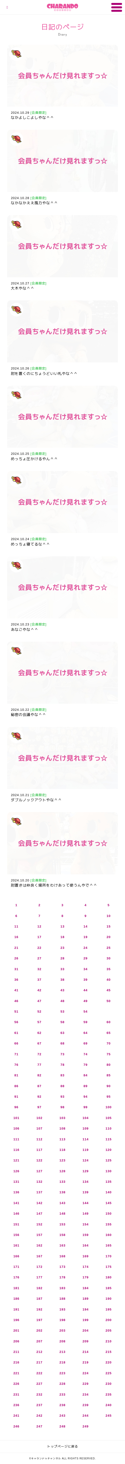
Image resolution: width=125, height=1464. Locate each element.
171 (16, 1267)
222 (39, 1373)
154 (86, 1224)
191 (16, 1309)
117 (39, 1150)
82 (39, 1075)
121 (16, 1160)
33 (62, 969)
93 (62, 1096)
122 (39, 1160)
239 (86, 1405)
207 (39, 1341)
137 (39, 1192)
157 (39, 1235)
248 (62, 1426)
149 (86, 1213)
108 (62, 1128)
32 (39, 969)
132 (39, 1182)
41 (16, 990)
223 (62, 1373)
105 (109, 1118)
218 (62, 1362)
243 (62, 1415)
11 (16, 926)
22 (39, 948)
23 (62, 948)
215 (109, 1352)
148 (62, 1213)
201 (16, 1330)
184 (86, 1288)
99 (85, 1107)
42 (39, 990)
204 (86, 1330)
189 (86, 1298)
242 (39, 1415)
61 (16, 1033)
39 (85, 979)
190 (109, 1298)
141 (16, 1203)
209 (86, 1341)
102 (39, 1118)
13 (62, 926)
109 (86, 1128)
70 (109, 1043)
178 (62, 1277)
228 (62, 1384)
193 (62, 1309)
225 (109, 1373)
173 (62, 1267)
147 (39, 1213)
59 (85, 1022)
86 (16, 1086)
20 (109, 937)
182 (39, 1288)
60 (109, 1022)
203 (62, 1330)
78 (62, 1065)
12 (39, 926)
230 (109, 1384)
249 (86, 1426)
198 (62, 1320)
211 (16, 1352)
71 (16, 1054)
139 (86, 1192)
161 (16, 1245)
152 (39, 1224)
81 (16, 1075)
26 (16, 958)
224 (86, 1373)
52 (39, 1011)
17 (39, 937)
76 (16, 1065)
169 (86, 1256)
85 (109, 1075)
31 (16, 969)
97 (39, 1107)
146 (16, 1213)
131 (16, 1182)
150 (109, 1213)
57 (39, 1022)
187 (39, 1298)
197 (39, 1320)
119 (86, 1150)
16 (16, 937)
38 (62, 979)
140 (109, 1192)
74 (85, 1054)
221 (16, 1373)
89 (85, 1086)
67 (39, 1043)
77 (39, 1065)
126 (16, 1171)
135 (109, 1182)
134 (86, 1182)
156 (16, 1235)
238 (62, 1405)
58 (62, 1022)
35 (109, 969)
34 (85, 969)
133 (62, 1182)
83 (62, 1075)
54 (85, 1011)
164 (86, 1245)
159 (86, 1235)
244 (86, 1415)
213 (62, 1352)
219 (86, 1362)
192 (39, 1309)
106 (16, 1128)
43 (62, 990)
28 (62, 958)
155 (109, 1224)
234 (86, 1394)
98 (62, 1107)
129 (86, 1171)
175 (109, 1267)
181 (16, 1288)
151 (16, 1224)
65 (109, 1033)
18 (62, 937)
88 (62, 1086)
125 (109, 1160)
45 (109, 990)
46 (16, 1001)
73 (62, 1054)
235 (109, 1394)
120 (109, 1150)
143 (62, 1203)
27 (39, 958)
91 (16, 1096)
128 (62, 1171)
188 (62, 1298)
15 (109, 926)
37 (39, 979)
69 (85, 1043)
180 (109, 1277)
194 (86, 1309)
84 (85, 1075)
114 (86, 1139)
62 (39, 1033)
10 (109, 916)
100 (109, 1107)
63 (62, 1033)
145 (109, 1203)
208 (62, 1341)
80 (109, 1065)
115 (109, 1139)
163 (62, 1245)
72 (39, 1054)
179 (86, 1277)
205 (109, 1330)
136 (16, 1192)
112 (39, 1139)
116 (16, 1150)
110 (109, 1128)
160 (109, 1235)
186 (16, 1298)
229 (86, 1384)
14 (85, 926)
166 (16, 1256)
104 (86, 1118)
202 (39, 1330)
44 (85, 990)
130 (109, 1171)
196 (16, 1320)
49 (85, 1001)
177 (39, 1277)
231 (16, 1394)
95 (109, 1096)
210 (109, 1341)
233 (62, 1394)
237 (39, 1405)
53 (62, 1011)
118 (62, 1150)
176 (16, 1277)
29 (85, 958)
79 (85, 1065)
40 (109, 979)
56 (16, 1022)
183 (62, 1288)
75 (109, 1054)
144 (86, 1203)
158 (62, 1235)
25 (109, 948)
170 (109, 1256)
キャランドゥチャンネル (62, 7)
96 (16, 1107)
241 (16, 1415)
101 (16, 1118)
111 (16, 1139)
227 (39, 1384)
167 (39, 1256)
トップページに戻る (62, 1446)
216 (16, 1362)
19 (85, 937)
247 (39, 1426)
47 (39, 1001)
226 (16, 1384)
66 (16, 1043)
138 (62, 1192)
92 (39, 1096)
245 (109, 1415)
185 (109, 1288)
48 (62, 1001)
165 (109, 1245)
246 (16, 1426)
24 (85, 948)
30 (109, 958)
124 (86, 1160)
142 (39, 1203)
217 (39, 1362)
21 (16, 948)
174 (86, 1267)
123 (62, 1160)
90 (109, 1086)
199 (86, 1320)
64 (85, 1033)
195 (109, 1309)
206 (16, 1341)
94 (85, 1096)
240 (109, 1405)
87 (39, 1086)
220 (109, 1362)
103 (62, 1118)
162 (39, 1245)
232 (39, 1394)
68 (62, 1043)
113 (62, 1139)
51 (16, 1011)
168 (62, 1256)
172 (39, 1267)
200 (109, 1320)
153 (62, 1224)
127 (39, 1171)
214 (86, 1352)
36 (16, 979)
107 (39, 1128)
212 (39, 1352)
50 (109, 1001)
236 (16, 1405)
